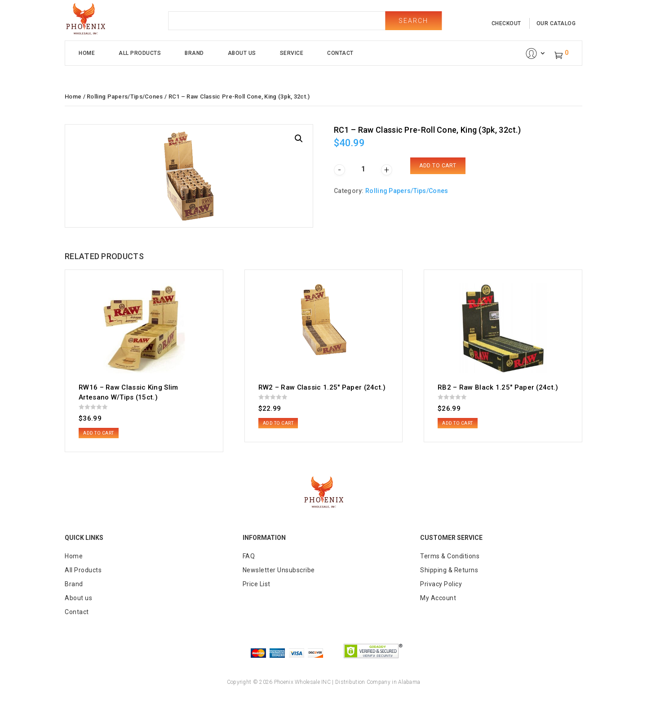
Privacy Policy (441, 584)
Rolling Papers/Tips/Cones (125, 96)
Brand (194, 53)
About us (78, 598)
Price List (256, 584)
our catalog (556, 23)
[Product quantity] (363, 169)
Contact (340, 53)
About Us (242, 53)
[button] (299, 138)
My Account (438, 598)
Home (87, 53)
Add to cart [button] (98, 433)
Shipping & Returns (449, 570)
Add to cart (437, 165)
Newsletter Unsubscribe (279, 570)
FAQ (249, 556)
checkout (506, 23)
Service (292, 53)
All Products (140, 53)
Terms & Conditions (449, 556)
